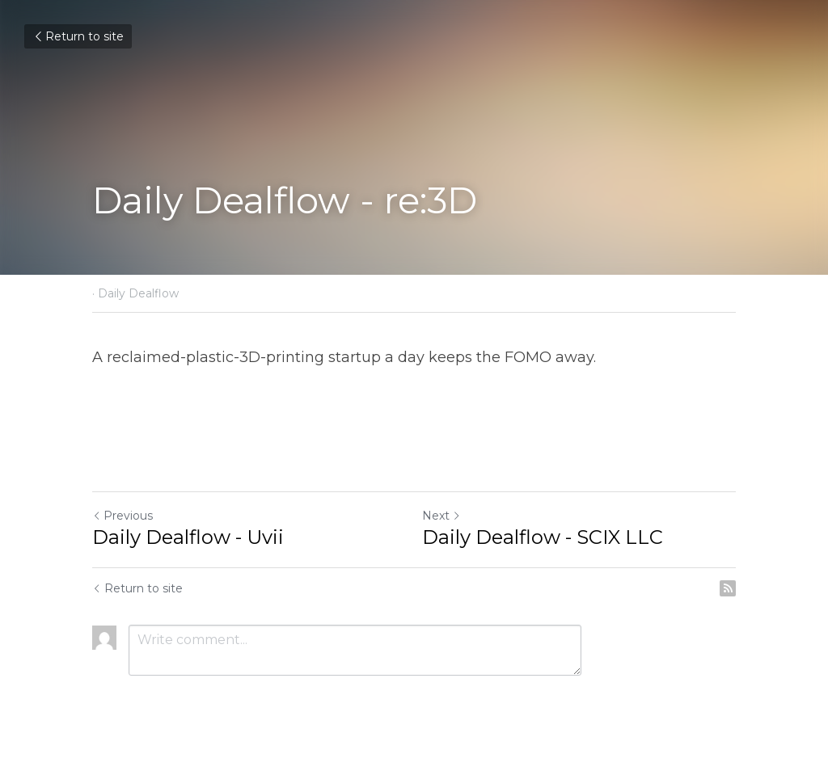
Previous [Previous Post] (122, 515)
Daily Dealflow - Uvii (188, 537)
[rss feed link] (728, 588)
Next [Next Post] (441, 515)
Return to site (78, 36)
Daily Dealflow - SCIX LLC (542, 537)
